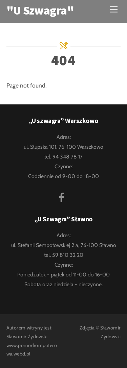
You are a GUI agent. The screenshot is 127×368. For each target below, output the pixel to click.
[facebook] (63, 196)
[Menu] (114, 9)
